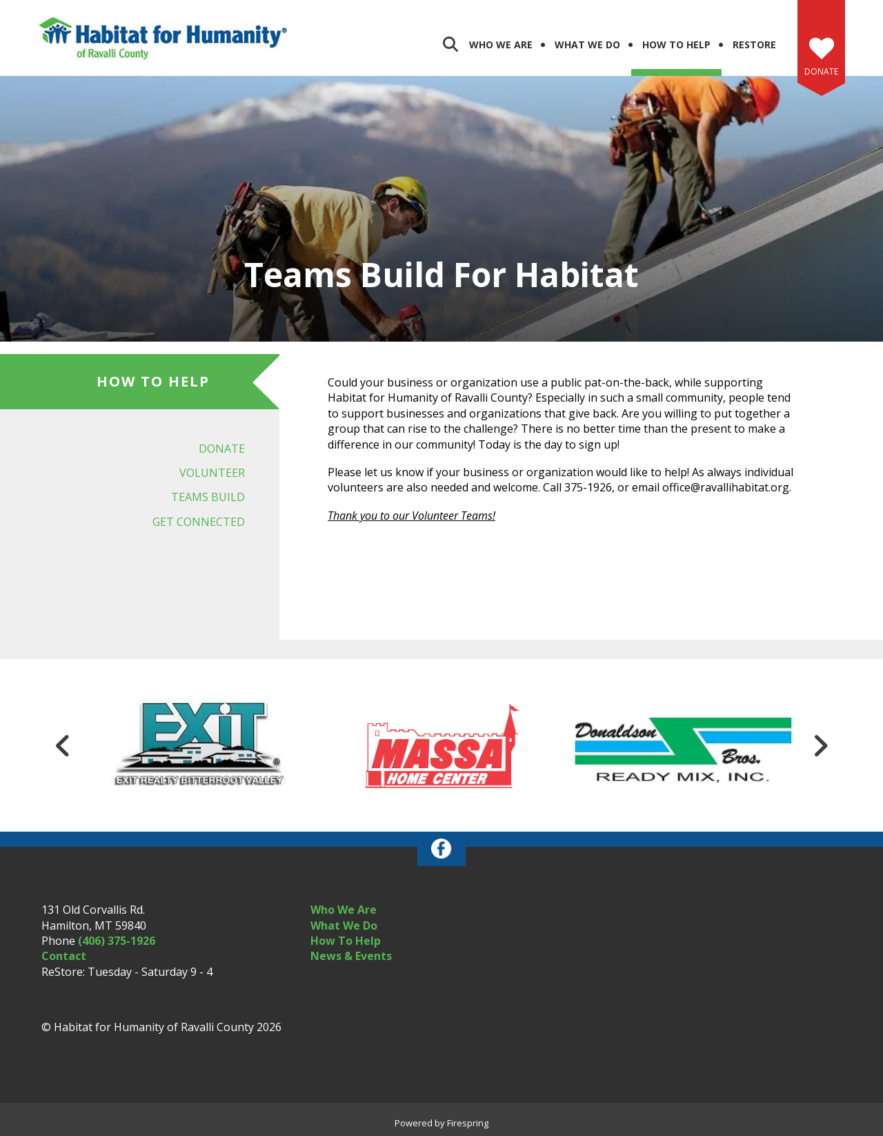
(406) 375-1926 (116, 940)
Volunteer (212, 472)
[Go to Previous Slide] (62, 745)
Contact (63, 955)
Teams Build (208, 497)
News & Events (351, 955)
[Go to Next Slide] (820, 745)
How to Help (676, 44)
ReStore (754, 44)
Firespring (467, 1123)
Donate (821, 71)
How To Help (345, 940)
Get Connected (198, 521)
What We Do (587, 44)
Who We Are (501, 44)
